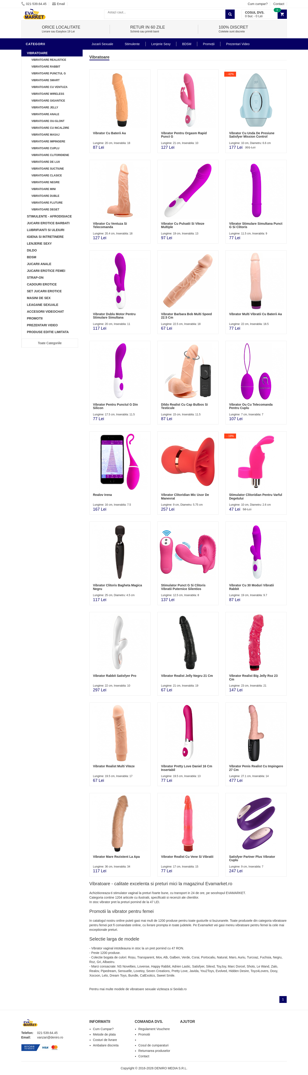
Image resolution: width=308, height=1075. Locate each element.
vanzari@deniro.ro (50, 1037)
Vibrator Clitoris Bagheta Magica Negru (117, 586)
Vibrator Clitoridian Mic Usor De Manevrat (185, 496)
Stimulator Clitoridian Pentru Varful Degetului (255, 496)
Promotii (35, 318)
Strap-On (35, 277)
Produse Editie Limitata (48, 332)
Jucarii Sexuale (102, 44)
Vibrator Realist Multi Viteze (114, 766)
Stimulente (132, 44)
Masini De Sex (39, 298)
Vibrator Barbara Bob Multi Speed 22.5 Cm (186, 315)
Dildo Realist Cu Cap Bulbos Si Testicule (184, 406)
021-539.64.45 (34, 4)
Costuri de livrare (105, 1040)
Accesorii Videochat (45, 311)
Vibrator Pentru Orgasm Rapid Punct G (184, 134)
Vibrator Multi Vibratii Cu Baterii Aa (255, 314)
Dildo (32, 250)
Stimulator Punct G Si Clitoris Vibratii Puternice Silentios (183, 586)
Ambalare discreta (106, 1045)
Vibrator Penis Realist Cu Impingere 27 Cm (256, 767)
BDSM (31, 257)
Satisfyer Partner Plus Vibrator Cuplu (252, 858)
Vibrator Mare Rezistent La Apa (116, 856)
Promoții (208, 44)
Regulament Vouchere (154, 1029)
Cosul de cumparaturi (153, 1045)
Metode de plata (104, 1034)
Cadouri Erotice (42, 284)
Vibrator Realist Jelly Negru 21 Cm (187, 676)
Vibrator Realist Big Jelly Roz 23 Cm (253, 677)
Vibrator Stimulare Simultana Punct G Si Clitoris (255, 225)
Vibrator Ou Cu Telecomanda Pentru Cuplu (251, 406)
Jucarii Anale (39, 264)
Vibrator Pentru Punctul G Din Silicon (115, 406)
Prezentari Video (42, 325)
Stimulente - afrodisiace (49, 216)
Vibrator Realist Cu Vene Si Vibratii (187, 856)
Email (58, 4)
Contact (278, 4)
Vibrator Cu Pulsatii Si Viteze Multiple (182, 225)
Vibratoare (37, 53)
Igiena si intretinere (45, 237)
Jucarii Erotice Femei (46, 271)
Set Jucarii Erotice (44, 291)
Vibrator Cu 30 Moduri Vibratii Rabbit (251, 586)
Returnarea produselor (154, 1051)
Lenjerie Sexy (39, 243)
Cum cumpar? (258, 4)
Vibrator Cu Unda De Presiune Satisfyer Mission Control (251, 134)
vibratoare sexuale (143, 989)
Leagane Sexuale (42, 305)
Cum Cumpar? (103, 1029)
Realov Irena (102, 495)
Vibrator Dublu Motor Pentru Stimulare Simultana (114, 315)
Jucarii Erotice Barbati (48, 223)
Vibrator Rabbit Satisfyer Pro (114, 676)
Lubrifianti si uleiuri (45, 230)
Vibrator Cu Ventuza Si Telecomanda (110, 225)
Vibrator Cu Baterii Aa (109, 133)
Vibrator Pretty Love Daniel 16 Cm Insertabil (186, 767)
